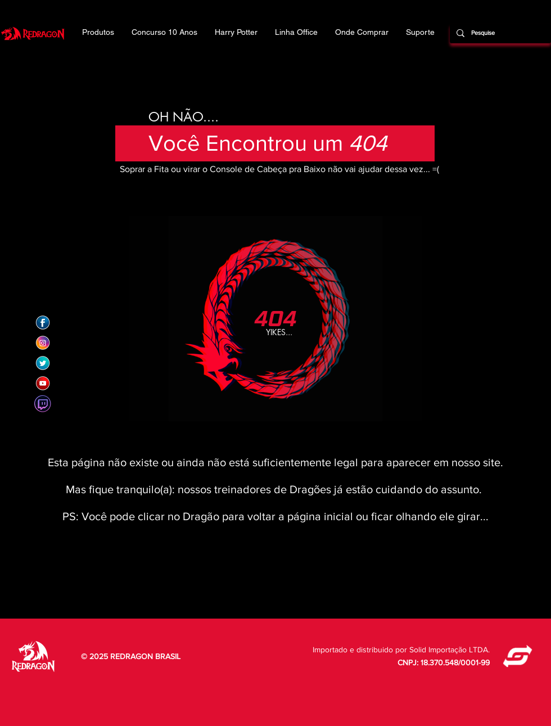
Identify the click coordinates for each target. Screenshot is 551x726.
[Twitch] (43, 404)
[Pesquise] (499, 33)
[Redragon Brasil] (43, 323)
